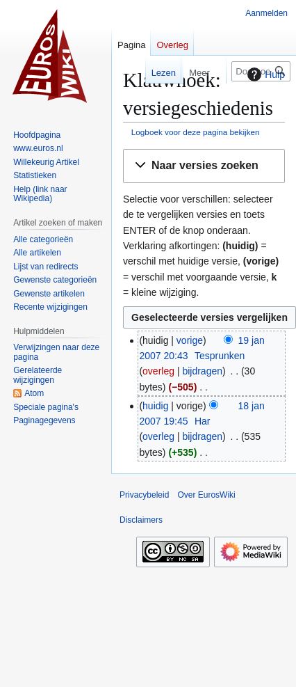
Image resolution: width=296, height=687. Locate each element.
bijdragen (202, 371)
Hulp (264, 74)
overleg (158, 371)
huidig (155, 405)
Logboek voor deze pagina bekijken (195, 131)
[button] (204, 166)
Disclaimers (141, 520)
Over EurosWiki (206, 495)
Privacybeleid (144, 495)
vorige (189, 340)
